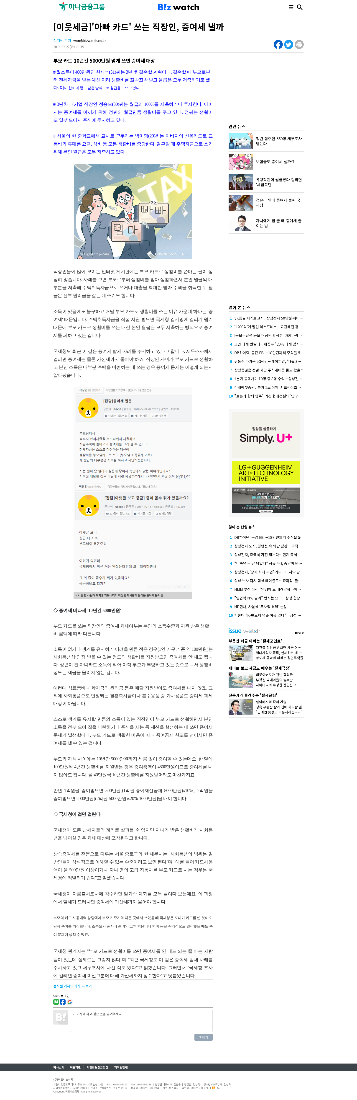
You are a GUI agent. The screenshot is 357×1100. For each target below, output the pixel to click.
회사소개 (58, 1067)
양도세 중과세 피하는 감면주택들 (279, 657)
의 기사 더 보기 (72, 986)
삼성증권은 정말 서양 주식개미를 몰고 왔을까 (269, 370)
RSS (216, 1088)
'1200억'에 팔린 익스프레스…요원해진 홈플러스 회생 (275, 326)
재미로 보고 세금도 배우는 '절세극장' (260, 668)
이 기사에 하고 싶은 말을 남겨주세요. (141, 1021)
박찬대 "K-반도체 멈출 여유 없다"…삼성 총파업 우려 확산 (278, 615)
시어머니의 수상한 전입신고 (276, 684)
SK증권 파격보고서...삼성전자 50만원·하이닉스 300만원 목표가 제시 (286, 318)
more (299, 632)
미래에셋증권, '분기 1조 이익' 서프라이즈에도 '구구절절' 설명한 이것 (286, 387)
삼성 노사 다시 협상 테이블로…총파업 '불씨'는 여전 (274, 580)
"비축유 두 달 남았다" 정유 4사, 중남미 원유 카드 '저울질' (278, 563)
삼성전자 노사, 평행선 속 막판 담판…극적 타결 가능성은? (278, 546)
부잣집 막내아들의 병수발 (274, 679)
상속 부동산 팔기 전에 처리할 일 (279, 707)
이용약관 (75, 1067)
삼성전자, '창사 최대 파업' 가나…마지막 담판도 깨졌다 (276, 572)
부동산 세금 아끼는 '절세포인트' (255, 641)
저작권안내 (121, 1067)
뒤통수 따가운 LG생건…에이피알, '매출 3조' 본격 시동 (275, 361)
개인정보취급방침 (97, 1067)
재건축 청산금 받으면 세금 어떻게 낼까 (283, 647)
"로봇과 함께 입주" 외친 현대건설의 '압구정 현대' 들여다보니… (283, 396)
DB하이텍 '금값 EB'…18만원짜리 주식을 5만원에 (272, 352)
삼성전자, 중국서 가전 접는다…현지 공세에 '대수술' (274, 554)
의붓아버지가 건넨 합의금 (274, 674)
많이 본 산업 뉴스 (242, 526)
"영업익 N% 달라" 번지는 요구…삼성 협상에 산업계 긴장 (278, 598)
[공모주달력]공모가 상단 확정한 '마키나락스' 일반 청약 (276, 335)
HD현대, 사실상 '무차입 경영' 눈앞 (260, 606)
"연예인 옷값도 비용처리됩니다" (279, 712)
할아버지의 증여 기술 (271, 701)
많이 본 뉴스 (239, 307)
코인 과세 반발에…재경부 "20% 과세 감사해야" (271, 344)
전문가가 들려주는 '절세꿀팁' (253, 695)
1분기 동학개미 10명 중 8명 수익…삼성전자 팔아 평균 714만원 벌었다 (288, 378)
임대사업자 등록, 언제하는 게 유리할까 (283, 652)
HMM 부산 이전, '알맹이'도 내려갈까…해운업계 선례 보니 (278, 589)
